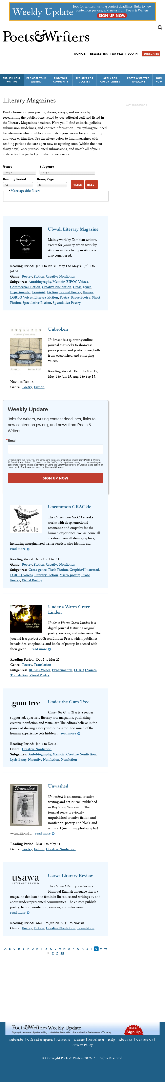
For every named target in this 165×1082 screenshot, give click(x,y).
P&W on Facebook (145, 64)
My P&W (118, 53)
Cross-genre (82, 286)
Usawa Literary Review (70, 875)
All (62, 953)
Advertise (63, 1039)
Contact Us (144, 1039)
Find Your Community (60, 80)
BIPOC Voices (77, 281)
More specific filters (25, 190)
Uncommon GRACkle (69, 506)
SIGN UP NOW (55, 478)
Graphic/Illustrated (84, 569)
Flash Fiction (58, 569)
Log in (133, 53)
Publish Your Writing (12, 80)
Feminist (38, 292)
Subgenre (47, 166)
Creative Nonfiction (60, 276)
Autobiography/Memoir (46, 281)
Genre (7, 166)
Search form (160, 27)
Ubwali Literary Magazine (73, 229)
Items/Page (45, 179)
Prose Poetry (80, 297)
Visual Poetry (32, 580)
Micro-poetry (70, 574)
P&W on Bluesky (152, 64)
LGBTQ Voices (21, 297)
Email (12, 440)
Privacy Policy (82, 1044)
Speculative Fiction (36, 302)
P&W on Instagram (159, 64)
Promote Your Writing (36, 80)
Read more (17, 548)
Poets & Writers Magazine (138, 80)
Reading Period (14, 179)
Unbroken (58, 329)
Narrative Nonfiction (43, 759)
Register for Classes (84, 80)
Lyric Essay (18, 759)
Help (111, 1039)
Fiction (39, 276)
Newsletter (99, 53)
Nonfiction (69, 759)
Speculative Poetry (67, 302)
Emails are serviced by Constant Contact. (42, 467)
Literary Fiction (46, 297)
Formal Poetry (70, 292)
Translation (42, 664)
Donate (80, 53)
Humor (88, 292)
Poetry (27, 276)
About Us (126, 1039)
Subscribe (151, 53)
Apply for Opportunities (110, 80)
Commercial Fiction (25, 286)
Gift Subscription (40, 1039)
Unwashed (58, 786)
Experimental (20, 292)
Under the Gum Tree (68, 701)
